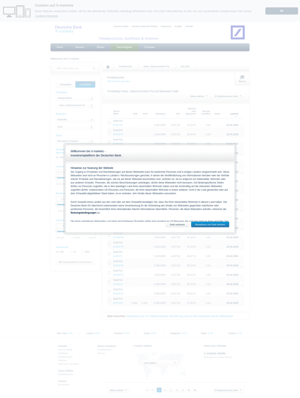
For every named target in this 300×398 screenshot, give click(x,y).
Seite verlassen (177, 224)
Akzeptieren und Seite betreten (210, 224)
